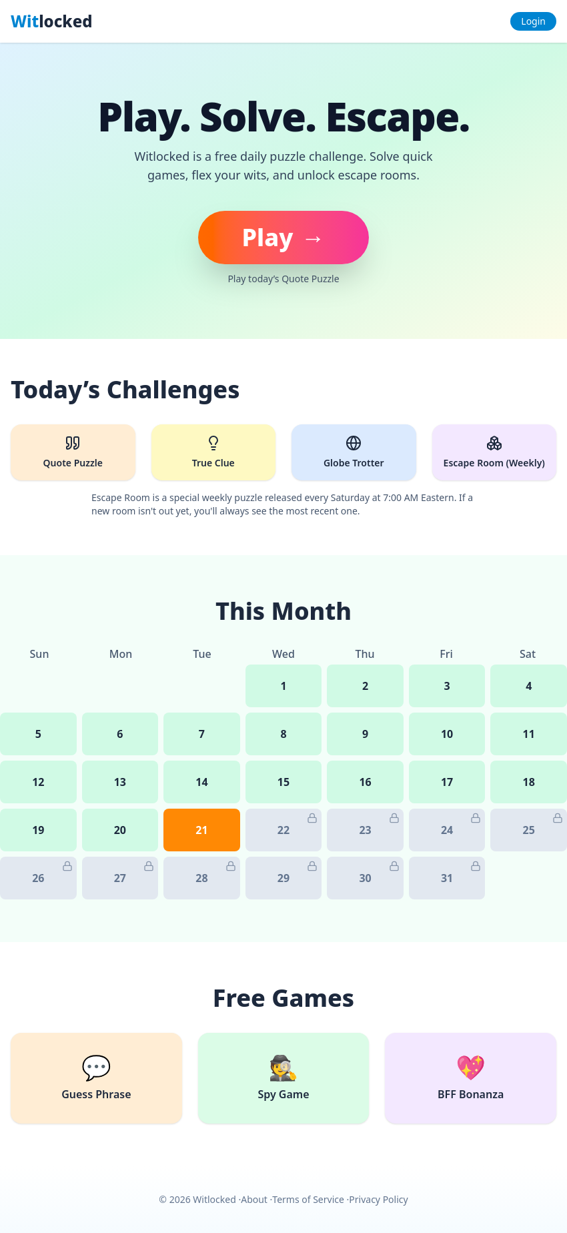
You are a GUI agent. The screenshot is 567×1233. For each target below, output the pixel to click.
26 (52, 873)
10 (447, 734)
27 (134, 873)
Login (533, 21)
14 (201, 782)
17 (447, 782)
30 (379, 873)
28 (215, 873)
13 (120, 782)
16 (365, 782)
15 (283, 782)
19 (38, 830)
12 (38, 782)
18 (529, 782)
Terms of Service (308, 1199)
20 (120, 830)
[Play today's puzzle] (283, 237)
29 (297, 873)
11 (529, 734)
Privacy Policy (378, 1199)
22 (297, 825)
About (254, 1199)
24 (461, 825)
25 (543, 825)
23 (379, 825)
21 (201, 830)
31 (461, 873)
